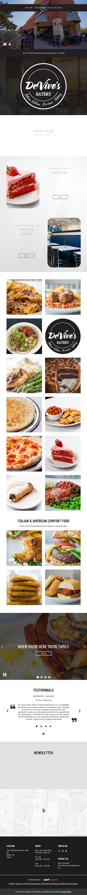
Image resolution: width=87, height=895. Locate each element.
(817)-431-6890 (63, 863)
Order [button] (31, 8)
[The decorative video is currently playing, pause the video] (5, 44)
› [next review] (79, 710)
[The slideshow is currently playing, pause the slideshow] (4, 674)
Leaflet (69, 835)
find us (41, 653)
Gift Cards (54, 8)
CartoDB (84, 835)
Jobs (48, 8)
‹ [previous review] (7, 710)
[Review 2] (41, 726)
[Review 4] (50, 726)
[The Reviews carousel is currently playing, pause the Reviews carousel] (43, 733)
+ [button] (3, 830)
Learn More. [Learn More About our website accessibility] (66, 892)
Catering (37, 8)
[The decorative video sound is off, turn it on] (9, 44)
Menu (27, 8)
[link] (43, 7)
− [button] (3, 833)
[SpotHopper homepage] (49, 879)
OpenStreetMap (77, 835)
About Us (59, 8)
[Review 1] (36, 726)
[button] (38, 677)
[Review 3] (46, 726)
